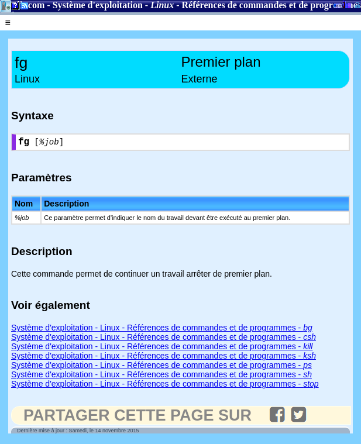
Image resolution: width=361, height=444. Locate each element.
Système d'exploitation (98, 5)
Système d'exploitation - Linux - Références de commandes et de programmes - (161, 330)
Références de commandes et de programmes (271, 5)
